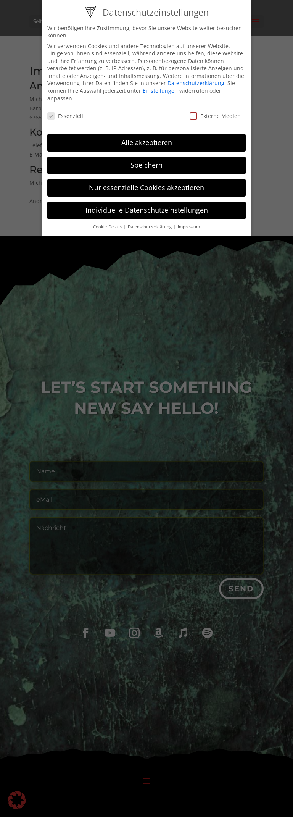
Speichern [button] (146, 160)
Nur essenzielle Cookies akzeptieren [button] (146, 182)
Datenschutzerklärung (195, 78)
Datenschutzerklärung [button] (150, 221)
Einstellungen (160, 86)
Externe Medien (215, 111)
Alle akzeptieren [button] (146, 137)
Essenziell (65, 111)
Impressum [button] (189, 221)
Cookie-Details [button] (108, 221)
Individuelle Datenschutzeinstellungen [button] (146, 205)
